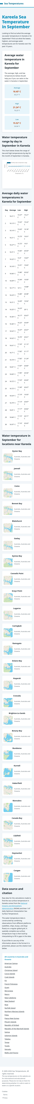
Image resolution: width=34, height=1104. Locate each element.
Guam (7, 987)
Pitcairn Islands (10, 1022)
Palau (7, 1015)
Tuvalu (7, 1046)
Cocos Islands (10, 974)
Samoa (7, 1032)
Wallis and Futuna (11, 1053)
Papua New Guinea (12, 1018)
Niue (6, 1005)
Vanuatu (8, 1049)
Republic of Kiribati (12, 1025)
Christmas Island (11, 970)
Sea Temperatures (11, 3)
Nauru (7, 994)
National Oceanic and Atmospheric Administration (14, 906)
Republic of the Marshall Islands (17, 1029)
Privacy (5, 1098)
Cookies (5, 1091)
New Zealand (10, 1001)
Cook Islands (9, 977)
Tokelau (8, 1039)
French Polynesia (11, 984)
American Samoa (11, 963)
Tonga (7, 1042)
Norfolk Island (10, 1008)
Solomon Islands (11, 1035)
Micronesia (9, 991)
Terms (5, 1095)
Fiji (6, 981)
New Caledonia (10, 998)
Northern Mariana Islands (14, 1011)
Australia (8, 967)
